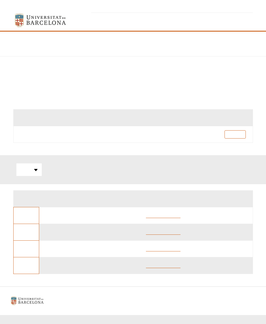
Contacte (157, 300)
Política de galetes (126, 300)
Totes (29, 170)
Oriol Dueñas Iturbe (163, 215)
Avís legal (94, 300)
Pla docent (235, 134)
